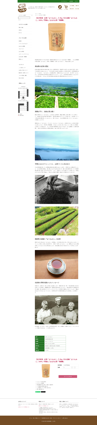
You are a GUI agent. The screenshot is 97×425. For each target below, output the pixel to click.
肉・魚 (20, 32)
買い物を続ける (40, 389)
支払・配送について (37, 418)
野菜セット (21, 59)
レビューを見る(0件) (41, 381)
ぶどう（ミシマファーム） (24, 54)
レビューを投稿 (40, 383)
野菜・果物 (21, 27)
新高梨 (20, 41)
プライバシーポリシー (57, 418)
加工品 (40, 13)
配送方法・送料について (23, 72)
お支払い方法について (23, 70)
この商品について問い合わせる (44, 387)
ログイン (76, 1)
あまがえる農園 (22, 46)
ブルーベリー (21, 48)
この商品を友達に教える (42, 386)
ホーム (36, 13)
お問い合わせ (65, 418)
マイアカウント (63, 1)
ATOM (22, 78)
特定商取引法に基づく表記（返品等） (45, 384)
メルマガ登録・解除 (23, 75)
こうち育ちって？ (22, 67)
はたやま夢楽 (21, 51)
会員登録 (70, 1)
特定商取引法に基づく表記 (47, 418)
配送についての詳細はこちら (43, 405)
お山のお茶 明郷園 (42, 15)
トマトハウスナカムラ (23, 43)
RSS (20, 78)
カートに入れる (68, 376)
